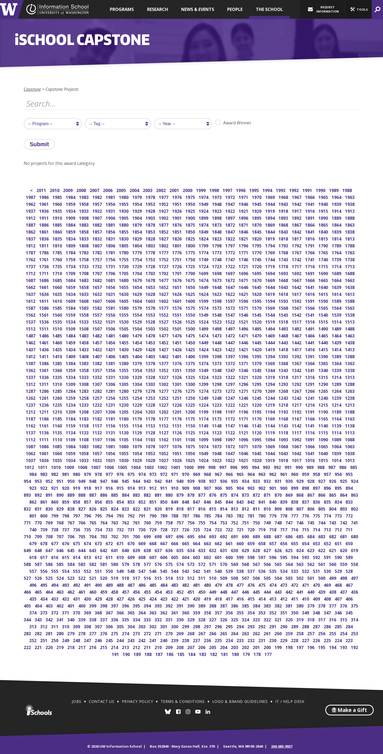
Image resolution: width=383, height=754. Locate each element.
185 (181, 653)
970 (186, 473)
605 (175, 556)
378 (322, 605)
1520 (257, 321)
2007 (94, 189)
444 (267, 591)
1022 (230, 459)
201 (256, 646)
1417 (297, 349)
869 (289, 494)
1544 (270, 314)
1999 (201, 189)
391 (180, 605)
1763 (350, 252)
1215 (323, 404)
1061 (44, 453)
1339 (336, 369)
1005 (122, 466)
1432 (97, 349)
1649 (203, 286)
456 (136, 591)
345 (349, 612)
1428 (150, 349)
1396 (243, 356)
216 (93, 646)
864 (344, 494)
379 (311, 605)
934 (246, 480)
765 (93, 522)
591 (327, 556)
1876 (177, 224)
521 (93, 577)
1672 (230, 279)
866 (322, 494)
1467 (297, 335)
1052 (164, 453)
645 (71, 549)
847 (197, 501)
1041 (310, 453)
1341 (310, 369)
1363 (350, 362)
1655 (124, 286)
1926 (177, 210)
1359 (70, 369)
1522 (230, 321)
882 (147, 494)
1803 (150, 245)
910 (175, 487)
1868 (283, 224)
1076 (177, 446)
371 (66, 612)
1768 (283, 252)
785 (207, 515)
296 (218, 626)
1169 (270, 418)
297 (207, 626)
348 (317, 612)
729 (153, 529)
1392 (297, 356)
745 (311, 522)
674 (88, 543)
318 (311, 619)
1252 (164, 397)
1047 (230, 453)
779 (273, 515)
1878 (150, 224)
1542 (297, 314)
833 (349, 501)
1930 (124, 210)
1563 (350, 307)
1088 (350, 439)
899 (295, 487)
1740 (323, 259)
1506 (110, 328)
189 (137, 653)
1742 (297, 259)
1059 (70, 453)
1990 (320, 189)
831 (38, 508)
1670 (257, 279)
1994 (267, 189)
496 (33, 584)
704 (93, 536)
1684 (70, 279)
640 (126, 549)
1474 (203, 335)
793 (120, 515)
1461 (44, 342)
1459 (70, 342)
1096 (243, 439)
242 (142, 639)
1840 (323, 231)
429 (98, 598)
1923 (217, 210)
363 (153, 612)
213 (126, 646)
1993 (281, 189)
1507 (97, 328)
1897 (230, 217)
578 (136, 563)
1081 (110, 446)
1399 (203, 356)
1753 (150, 259)
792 (131, 515)
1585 (57, 307)
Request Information (323, 9)
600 (229, 556)
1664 (336, 279)
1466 (310, 335)
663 (207, 543)
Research (157, 9)
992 (277, 466)
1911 (44, 217)
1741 (310, 259)
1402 (164, 356)
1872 (230, 224)
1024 (203, 459)
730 (142, 529)
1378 (150, 362)
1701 (177, 272)
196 (311, 646)
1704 (137, 272)
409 (317, 598)
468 (338, 584)
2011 (41, 189)
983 (44, 473)
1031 (110, 459)
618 (33, 556)
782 (240, 515)
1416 (310, 349)
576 (158, 563)
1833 (84, 238)
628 (256, 549)
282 (38, 633)
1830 (124, 238)
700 (136, 536)
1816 (310, 238)
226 (317, 639)
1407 (97, 356)
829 (60, 508)
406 (349, 598)
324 (246, 619)
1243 (283, 397)
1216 (310, 404)
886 (104, 494)
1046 (243, 453)
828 (71, 508)
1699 (203, 272)
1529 (137, 321)
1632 (97, 293)
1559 (70, 314)
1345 (257, 369)
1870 (257, 224)
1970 (257, 196)
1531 (110, 321)
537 (251, 570)
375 (355, 605)
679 (33, 543)
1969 (270, 196)
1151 (177, 425)
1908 (84, 217)
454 (158, 591)
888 (82, 494)
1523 (217, 321)
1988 (347, 189)
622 (322, 549)
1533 (84, 321)
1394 (270, 356)
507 (246, 577)
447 (235, 591)
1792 (297, 245)
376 (344, 605)
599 (240, 556)
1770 (257, 252)
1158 (84, 425)
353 (262, 612)
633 (202, 549)
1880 (124, 224)
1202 (164, 411)
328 (202, 619)
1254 (137, 397)
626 (278, 549)
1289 (336, 383)
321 (278, 619)
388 (213, 605)
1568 (283, 307)
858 (77, 501)
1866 (310, 224)
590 (338, 556)
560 (333, 563)
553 (77, 570)
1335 (57, 376)
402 (60, 605)
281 (49, 633)
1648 (217, 286)
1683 (84, 279)
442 (289, 591)
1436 (44, 349)
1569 (270, 307)
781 (251, 515)
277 (93, 633)
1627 (164, 293)
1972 (230, 196)
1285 (57, 390)
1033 (84, 459)
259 (289, 633)
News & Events (197, 9)
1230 (124, 404)
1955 (124, 203)
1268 (283, 390)
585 (60, 563)
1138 (350, 425)
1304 (137, 383)
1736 (44, 266)
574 (180, 563)
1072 (230, 446)
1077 (164, 446)
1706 (110, 272)
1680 (124, 279)
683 (322, 536)
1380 (124, 362)
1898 (217, 217)
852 (142, 501)
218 (71, 646)
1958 (84, 203)
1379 (137, 362)
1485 (57, 335)
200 (267, 646)
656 (284, 543)
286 (327, 626)
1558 (84, 314)
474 (273, 584)
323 (256, 619)
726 (186, 529)
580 (115, 563)
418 (218, 598)
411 (295, 598)
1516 (310, 321)
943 (147, 480)
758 (169, 522)
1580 (124, 307)
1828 (150, 238)
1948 (217, 203)
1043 (283, 453)
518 (126, 577)
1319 (270, 376)
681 (344, 536)
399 (93, 605)
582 (93, 563)
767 (71, 522)
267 (202, 633)
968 (207, 473)
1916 (310, 210)
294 (240, 626)
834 (338, 501)
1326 (177, 376)
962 (273, 473)
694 (202, 536)
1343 (283, 369)
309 (77, 626)
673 (98, 543)
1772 (230, 252)
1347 (230, 369)
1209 (70, 411)
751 (246, 522)
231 (262, 639)
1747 (230, 259)
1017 (297, 459)
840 (273, 501)
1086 (44, 446)
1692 (297, 272)
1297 (230, 383)
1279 (137, 390)
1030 (124, 459)
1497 (230, 328)
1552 (164, 314)
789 (164, 515)
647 (49, 549)
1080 (124, 446)
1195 (257, 411)
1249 (203, 397)
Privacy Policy (137, 701)
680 (355, 536)
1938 (350, 203)
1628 (150, 293)
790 (153, 515)
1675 (190, 279)
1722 (230, 266)
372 (55, 612)
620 (344, 549)
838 (295, 501)
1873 (217, 224)
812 (246, 508)
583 (82, 563)
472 (295, 584)
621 (333, 549)
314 (355, 619)
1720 (257, 266)
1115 (323, 432)
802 (355, 508)
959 (306, 473)
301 (164, 626)
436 (355, 591)
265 (224, 633)
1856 (110, 231)
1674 (203, 279)
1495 (257, 328)
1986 (44, 196)
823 (126, 508)
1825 (190, 238)
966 (229, 473)
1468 (283, 335)
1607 (97, 300)
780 (262, 515)
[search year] (183, 123)
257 (311, 633)
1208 (84, 411)
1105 (124, 439)
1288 (350, 383)
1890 (323, 217)
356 (229, 612)
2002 (161, 189)
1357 (97, 369)
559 (344, 563)
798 (66, 515)
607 (153, 556)
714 (317, 529)
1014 (336, 459)
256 (322, 633)
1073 (217, 446)
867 (311, 494)
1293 (283, 383)
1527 (164, 321)
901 (273, 487)
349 (306, 612)
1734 (70, 266)
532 (306, 570)
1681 (110, 279)
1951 (177, 203)
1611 (44, 300)
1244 (270, 397)
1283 (84, 390)
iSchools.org (38, 710)
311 (55, 626)
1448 (217, 342)
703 (104, 536)
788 (175, 515)
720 (251, 529)
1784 (70, 252)
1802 (164, 245)
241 (153, 639)
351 (284, 612)
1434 (70, 349)
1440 (323, 342)
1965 (323, 196)
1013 (350, 459)
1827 (164, 238)
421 (186, 598)
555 (55, 570)
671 (120, 543)
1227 (164, 404)
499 (333, 577)
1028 (150, 459)
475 (262, 584)
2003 (148, 189)
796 (88, 515)
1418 (283, 349)
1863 (350, 224)
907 (207, 487)
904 (240, 487)
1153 (150, 425)
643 (93, 549)
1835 (57, 238)
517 (136, 577)
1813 (350, 238)
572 (202, 563)
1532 (97, 321)
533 (295, 570)
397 (115, 605)
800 (44, 515)
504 (278, 577)
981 (66, 473)
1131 (110, 432)
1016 (310, 459)
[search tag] (118, 123)
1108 (84, 439)
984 (33, 473)
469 (327, 584)
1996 (241, 189)
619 (355, 549)
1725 (190, 266)
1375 (190, 362)
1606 (110, 300)
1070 (257, 446)
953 (38, 480)
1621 (243, 293)
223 (349, 639)
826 (93, 508)
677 (55, 543)
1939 (336, 203)
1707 (97, 272)
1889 (336, 217)
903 (251, 487)
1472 (230, 335)
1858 (84, 231)
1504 (137, 328)
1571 (243, 307)
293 (251, 626)
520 (104, 577)
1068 (283, 446)
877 (202, 494)
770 (38, 522)
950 (71, 480)
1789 (336, 245)
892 (38, 494)
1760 (57, 259)
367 (109, 612)
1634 (70, 293)
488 (120, 584)
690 (246, 536)
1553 (150, 314)
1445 (257, 342)
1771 (243, 252)
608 (142, 556)
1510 (57, 328)
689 (256, 536)
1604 (137, 300)
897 (317, 487)
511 (202, 577)
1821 (243, 238)
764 (104, 522)
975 (131, 473)
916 (109, 487)
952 (49, 480)
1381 (110, 362)
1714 (336, 266)
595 (284, 556)
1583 (84, 307)
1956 (110, 203)
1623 (217, 293)
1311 (44, 383)
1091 (310, 439)
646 (60, 549)
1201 (177, 411)
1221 (243, 404)
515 (158, 577)
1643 (283, 286)
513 (180, 577)
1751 (177, 259)
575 (169, 563)
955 (349, 473)
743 (333, 522)
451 (191, 591)
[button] (358, 9)
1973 (217, 196)
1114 (336, 432)
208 (180, 646)
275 (115, 633)
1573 (217, 307)
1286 (44, 390)
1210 (57, 411)
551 (98, 570)
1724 (203, 266)
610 (120, 556)
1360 (57, 369)
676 (66, 543)
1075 (190, 446)
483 (175, 584)
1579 (137, 307)
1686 (44, 279)
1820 (257, 238)
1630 (124, 293)
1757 (97, 259)
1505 (124, 328)
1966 (310, 196)
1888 (350, 217)
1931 (110, 210)
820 (158, 508)
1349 (203, 369)
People (235, 9)
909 (186, 487)
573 (191, 563)
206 (202, 646)
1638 (350, 286)
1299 (203, 383)
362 (164, 612)
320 (289, 619)
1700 (190, 272)
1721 (243, 266)
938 (202, 480)
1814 (336, 238)
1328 (150, 376)
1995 (254, 189)
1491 (310, 328)
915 (120, 487)
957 (327, 473)
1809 (70, 245)
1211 (44, 411)
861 (44, 501)
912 (153, 487)
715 (306, 529)
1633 (84, 293)
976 (120, 473)
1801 (177, 245)
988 (321, 466)
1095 (257, 439)
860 (55, 501)
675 (77, 543)
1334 (70, 376)
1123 (217, 432)
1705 (124, 272)
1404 (137, 356)
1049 (203, 453)
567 (256, 563)
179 (246, 653)
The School (269, 9)
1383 (84, 362)
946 (115, 480)
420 (197, 598)
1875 (190, 224)
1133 (84, 432)
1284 (70, 390)
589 (349, 556)
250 (55, 639)
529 (338, 570)
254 (344, 633)
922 (44, 487)
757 (180, 522)
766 (82, 522)
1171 (243, 418)
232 (251, 639)
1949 (203, 203)
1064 (336, 446)
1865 (323, 224)
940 (180, 480)
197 (300, 646)
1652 (164, 286)
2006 (108, 189)
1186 (44, 418)
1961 (44, 203)
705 (82, 536)
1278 (150, 390)
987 (332, 466)
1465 (323, 335)
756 (191, 522)
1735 (57, 266)
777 (295, 515)
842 (251, 501)
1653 (150, 286)
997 (223, 466)
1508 (84, 328)
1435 (57, 349)
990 (299, 466)
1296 (243, 383)
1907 (97, 217)
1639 (336, 286)
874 (235, 494)
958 (317, 473)
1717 (297, 266)
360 (186, 612)
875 (224, 494)
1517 (297, 321)
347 (327, 612)
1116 (310, 432)
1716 (310, 266)
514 (169, 577)
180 (235, 653)
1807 (97, 245)
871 (267, 494)
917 (98, 487)
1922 (230, 210)
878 (191, 494)
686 (289, 536)
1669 (270, 279)
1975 (190, 196)
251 (44, 639)
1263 (350, 390)
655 (295, 543)
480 (207, 584)
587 (38, 563)
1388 (350, 356)
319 (300, 619)
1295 (257, 383)
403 (49, 605)
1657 (97, 286)
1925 (190, 210)
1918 (283, 210)
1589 (336, 300)
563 (300, 563)
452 (180, 591)
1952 (164, 203)
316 (333, 619)
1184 (70, 418)
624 (300, 549)
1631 (110, 293)
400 (82, 605)
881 (158, 494)
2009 (68, 189)
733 (109, 529)
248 (77, 639)
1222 (230, 404)
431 (77, 598)
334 (136, 619)
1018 (283, 459)
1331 (110, 376)
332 (158, 619)
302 (153, 626)
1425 (190, 349)
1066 (310, 446)
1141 (310, 425)
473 (284, 584)
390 (191, 605)
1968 (283, 196)
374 (33, 612)
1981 (110, 196)
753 (224, 522)
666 (175, 543)
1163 (350, 418)
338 (93, 619)
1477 (164, 335)
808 (289, 508)
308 (88, 626)
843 (240, 501)
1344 (270, 369)
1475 (190, 335)
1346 (243, 369)
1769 (270, 252)
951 (60, 480)
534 (284, 570)
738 (55, 529)
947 (104, 480)
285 (338, 626)
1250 (190, 397)
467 (349, 584)
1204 (137, 411)
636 (169, 549)
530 (327, 570)
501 (311, 577)
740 (33, 529)
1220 (257, 404)
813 (235, 508)
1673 (217, 279)
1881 (110, 224)
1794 (270, 245)
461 (82, 591)
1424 (203, 349)
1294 (270, 383)
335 (126, 619)
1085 (57, 446)
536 (262, 570)
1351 (177, 369)
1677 (164, 279)
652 (327, 543)
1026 (177, 459)
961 (284, 473)
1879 (137, 224)
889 (71, 494)
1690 (323, 272)
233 (240, 639)
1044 (270, 453)
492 (77, 584)
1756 (110, 259)
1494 (270, 328)
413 (273, 598)
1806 (110, 245)
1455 (124, 342)
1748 (217, 259)
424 (153, 598)
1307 (97, 383)
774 (327, 515)
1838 (350, 231)
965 (240, 473)
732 (120, 529)
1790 (323, 245)
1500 (190, 328)
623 (311, 549)
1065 (323, 446)
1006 (109, 466)
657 (273, 543)
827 (82, 508)
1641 (310, 286)
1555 (124, 314)
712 (338, 529)
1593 (283, 300)
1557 (97, 314)
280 (60, 633)
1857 (97, 231)
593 (306, 556)
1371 (243, 362)
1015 (323, 459)
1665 (323, 279)
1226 (177, 404)
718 (273, 529)
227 (306, 639)
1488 (350, 328)
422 (175, 598)
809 (278, 508)
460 (93, 591)
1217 (297, 404)
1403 (150, 356)
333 (147, 619)
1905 (124, 217)
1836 (44, 238)
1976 (177, 196)
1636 (44, 293)
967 (218, 473)
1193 (283, 411)
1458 (84, 342)
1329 (137, 376)
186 (170, 653)
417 (229, 598)
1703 (150, 272)
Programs (122, 9)
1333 (84, 376)
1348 (217, 369)
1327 (164, 376)
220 (49, 646)
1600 (190, 300)
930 (289, 480)
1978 (150, 196)
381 (289, 605)
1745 (257, 259)
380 (300, 605)
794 (109, 515)
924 (355, 480)
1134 (70, 432)
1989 (334, 189)
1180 (124, 418)
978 (98, 473)
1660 (57, 286)
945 (126, 480)
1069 (270, 446)
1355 (124, 369)
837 (306, 501)
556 (44, 570)
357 (218, 612)
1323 (217, 376)
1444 (270, 342)
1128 (150, 432)
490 (98, 584)
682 (333, 536)
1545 (257, 314)
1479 (137, 335)
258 (300, 633)
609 (131, 556)
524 (60, 577)
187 (159, 653)
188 (148, 653)
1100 (190, 439)
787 (186, 515)
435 (33, 598)
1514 (336, 321)
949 (82, 480)
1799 (203, 245)
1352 (164, 369)
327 (213, 619)
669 (142, 543)
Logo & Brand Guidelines (240, 701)
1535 (57, 321)
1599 (203, 300)
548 (131, 570)
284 (349, 626)
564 (289, 563)
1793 (283, 245)
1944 (270, 203)
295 (229, 626)
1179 (137, 418)
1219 (270, 404)
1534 (70, 321)
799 (55, 515)
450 (202, 591)
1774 (203, 252)
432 (66, 598)
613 (88, 556)
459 (104, 591)
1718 (283, 266)
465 (38, 591)
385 (246, 605)
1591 (310, 300)
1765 (323, 252)
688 (267, 536)
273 (136, 633)
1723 (217, 266)
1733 (84, 266)
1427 (164, 349)
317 (322, 619)
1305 (124, 383)
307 (98, 626)
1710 (57, 272)
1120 (257, 432)
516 (147, 577)
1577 (164, 307)
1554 (137, 314)
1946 (243, 203)
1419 (270, 349)
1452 (164, 342)
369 (88, 612)
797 (77, 515)
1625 (190, 293)
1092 (297, 439)
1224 (203, 404)
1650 (190, 286)
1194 (270, 411)
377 (333, 605)
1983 (84, 196)
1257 (97, 397)
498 (344, 577)
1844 (270, 231)
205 (213, 646)
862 (33, 501)
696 (180, 536)
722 (229, 529)
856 (98, 501)
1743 (283, 259)
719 (262, 529)
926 (333, 480)
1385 (57, 362)
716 (295, 529)
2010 (54, 189)
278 (82, 633)
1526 (177, 321)
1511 (44, 328)
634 (191, 549)
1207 (97, 411)
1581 (110, 307)
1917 (297, 210)
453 (169, 591)
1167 (297, 418)
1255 (124, 397)
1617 (297, 293)
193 (344, 646)
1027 (164, 459)
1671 (243, 279)
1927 (164, 210)
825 (104, 508)
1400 (190, 356)
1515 (323, 321)
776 (306, 515)
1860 (57, 231)
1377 (164, 362)
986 (343, 466)
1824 (203, 238)
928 (311, 480)
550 (109, 570)
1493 (283, 328)
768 (60, 522)
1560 (57, 314)
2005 (121, 189)
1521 (243, 321)
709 (38, 536)
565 (278, 563)
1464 (336, 335)
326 (224, 619)
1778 (150, 252)
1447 (230, 342)
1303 (150, 383)
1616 (310, 293)
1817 (297, 238)
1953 (150, 203)
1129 (137, 432)
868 (300, 494)
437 (344, 591)
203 (235, 646)
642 (104, 549)
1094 (270, 439)
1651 (177, 286)
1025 (190, 459)
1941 (310, 203)
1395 (257, 356)
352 (273, 612)
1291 (310, 383)
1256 (110, 397)
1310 (57, 383)
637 (158, 549)
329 (191, 619)
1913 (350, 210)
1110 (57, 439)
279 (71, 633)
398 (104, 605)
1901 (177, 217)
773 (338, 515)
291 (273, 626)
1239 (336, 397)
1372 (230, 362)
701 (126, 536)
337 (104, 619)
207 (191, 646)
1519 (270, 321)
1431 (110, 349)
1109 (70, 439)
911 (164, 487)
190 (126, 653)
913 (142, 487)
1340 (323, 369)
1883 (84, 224)
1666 (310, 279)
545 (164, 570)
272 (147, 633)
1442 (297, 342)
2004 (134, 189)
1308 (84, 383)
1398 (217, 356)
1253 (150, 397)
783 (229, 515)
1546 (243, 314)
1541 (310, 314)
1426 (177, 349)
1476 (177, 335)
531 (317, 570)
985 (354, 466)
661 (229, 543)
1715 (323, 266)
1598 (217, 300)
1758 (84, 259)
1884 (70, 224)
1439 (336, 342)
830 (49, 508)
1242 (297, 397)
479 (218, 584)
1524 (203, 321)
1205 (124, 411)
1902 (164, 217)
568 (246, 563)
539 (229, 570)
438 (333, 591)
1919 (270, 210)
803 (344, 508)
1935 (57, 210)
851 (153, 501)
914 (131, 487)
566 (267, 563)
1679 (137, 279)
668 (153, 543)
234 (229, 639)
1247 (230, 397)
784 (218, 515)
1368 (283, 362)
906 (218, 487)
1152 (164, 425)
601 (218, 556)
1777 (164, 252)
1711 (44, 272)
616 (55, 556)
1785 (57, 252)
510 (213, 577)
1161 (44, 425)
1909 (70, 217)
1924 (203, 210)
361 (175, 612)
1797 (230, 245)
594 (295, 556)
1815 (323, 238)
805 (322, 508)
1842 (297, 231)
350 (295, 612)
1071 (243, 446)
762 (126, 522)
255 (333, 633)
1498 (217, 328)
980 (77, 473)
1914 (336, 210)
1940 (323, 203)
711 (349, 529)
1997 (227, 189)
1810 (57, 245)
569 (235, 563)
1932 (97, 210)
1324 (203, 376)
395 (136, 605)
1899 (203, 217)
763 (115, 522)
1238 (350, 397)
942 (158, 480)
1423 (217, 349)
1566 (310, 307)
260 (278, 633)
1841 (310, 231)
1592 (297, 300)
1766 (310, 252)
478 (229, 584)
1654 (137, 286)
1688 (350, 272)
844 (229, 501)
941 (169, 480)
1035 (57, 459)
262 (256, 633)
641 (115, 549)
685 (300, 536)
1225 (190, 404)
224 (338, 639)
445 (256, 591)
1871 (243, 224)
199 (278, 646)
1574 (203, 307)
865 (333, 494)
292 (262, 626)
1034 (70, 459)
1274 (203, 390)
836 (317, 501)
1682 (97, 279)
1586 (44, 307)
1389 (336, 356)
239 (175, 639)
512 (191, 577)
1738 (350, 259)
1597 (230, 300)
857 (88, 501)
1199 (203, 411)
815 (213, 508)
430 (88, 598)
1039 (336, 453)
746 (300, 522)
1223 (217, 404)
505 (267, 577)
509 (224, 577)
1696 (243, 272)
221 (38, 646)
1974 (203, 196)
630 (235, 549)
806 (311, 508)
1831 (110, 238)
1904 (137, 217)
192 (355, 646)
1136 (44, 432)
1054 (137, 453)
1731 (110, 266)
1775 (190, 252)
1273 (217, 390)
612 (98, 556)
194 (333, 646)
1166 (310, 418)
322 (267, 619)
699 (147, 536)
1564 (336, 307)
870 (278, 494)
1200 (190, 411)
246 (98, 639)
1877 (164, 224)
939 (191, 480)
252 (33, 639)
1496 (243, 328)
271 (158, 633)
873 (246, 494)
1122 (230, 432)
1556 (110, 314)
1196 (243, 411)
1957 (97, 203)
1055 (124, 453)
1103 (150, 439)
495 (44, 584)
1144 (270, 425)
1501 (177, 328)
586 (49, 563)
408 (327, 598)
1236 (44, 404)
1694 (270, 272)
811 (256, 508)
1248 (217, 397)
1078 (150, 446)
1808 (84, 245)
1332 (97, 376)
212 (136, 646)
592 (317, 556)
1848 (217, 231)
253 (355, 633)
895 (338, 487)
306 (109, 626)
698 (158, 536)
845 (218, 501)
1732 (97, 266)
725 (197, 529)
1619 (270, 293)
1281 (110, 390)
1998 (214, 189)
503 (289, 577)
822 (136, 508)
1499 (203, 328)
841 (262, 501)
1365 (323, 362)
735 (88, 529)
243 (131, 639)
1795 (257, 245)
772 (349, 515)
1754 (137, 259)
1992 (294, 189)
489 (109, 584)
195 (322, 646)
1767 (297, 252)
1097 (230, 439)
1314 (336, 376)
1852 (164, 231)
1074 (203, 446)
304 (131, 626)
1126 (177, 432)
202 (246, 646)
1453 (150, 342)
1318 (283, 376)
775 (317, 515)
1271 (243, 390)
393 (158, 605)
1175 (190, 418)
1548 (217, 314)
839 (284, 501)
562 (311, 563)
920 (66, 487)
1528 (150, 321)
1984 (70, 196)
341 (60, 619)
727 (175, 529)
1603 (150, 300)
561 (322, 563)
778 (284, 515)
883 (136, 494)
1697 (230, 272)
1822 (230, 238)
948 (93, 480)
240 (164, 639)
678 (44, 543)
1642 (297, 286)
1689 (336, 272)
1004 (136, 466)
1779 (137, 252)
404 (38, 605)
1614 (336, 293)
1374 (203, 362)
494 (55, 584)
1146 (243, 425)
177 (268, 653)
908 (197, 487)
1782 (97, 252)
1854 (137, 231)
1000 (189, 466)
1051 (177, 453)
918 (88, 487)
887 (93, 494)
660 (240, 543)
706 (71, 536)
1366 (310, 362)
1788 (350, 245)
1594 (270, 300)
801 (33, 515)
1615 (323, 293)
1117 (297, 432)
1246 (243, 397)
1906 (110, 217)
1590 (323, 300)
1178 (150, 418)
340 (71, 619)
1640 (323, 286)
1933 (84, 210)
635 (180, 549)
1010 (56, 466)
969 (197, 473)
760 (147, 522)
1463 (350, 335)
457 (126, 591)
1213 (350, 404)
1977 (164, 196)
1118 (283, 432)
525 (49, 577)
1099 (203, 439)
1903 (150, 217)
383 (267, 605)
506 (256, 577)
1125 (190, 432)
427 (120, 598)
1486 (44, 335)
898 (306, 487)
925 (344, 480)
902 (262, 487)
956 (338, 473)
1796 (243, 245)
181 (224, 653)
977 (109, 473)
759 (158, 522)
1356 (110, 369)
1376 (177, 362)
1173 (217, 418)
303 (142, 626)
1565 (323, 307)
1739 (336, 259)
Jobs (76, 701)
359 (197, 612)
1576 (177, 307)
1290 (323, 383)
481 (197, 584)
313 (33, 626)
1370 (257, 362)
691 (235, 536)
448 (224, 591)
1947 (230, 203)
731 (131, 529)
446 (246, 591)
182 (214, 653)
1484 (70, 335)
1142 (297, 425)
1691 (310, 272)
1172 (230, 418)
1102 (164, 439)
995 (245, 466)
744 (322, 522)
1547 (230, 314)
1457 (97, 342)
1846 (243, 231)
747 (289, 522)
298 (197, 626)
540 (218, 570)
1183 (84, 418)
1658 (84, 286)
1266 (310, 390)
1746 (243, 259)
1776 (177, 252)
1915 (323, 210)
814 (224, 508)
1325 (190, 376)
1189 (336, 411)
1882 (97, 224)
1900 (190, 217)
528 (349, 570)
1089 (336, 439)
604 (186, 556)
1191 (310, 411)
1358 (84, 369)
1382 (97, 362)
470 (317, 584)
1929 (137, 210)
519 (115, 577)
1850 (190, 231)
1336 (44, 376)
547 (142, 570)
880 (169, 494)
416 (240, 598)
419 (207, 598)
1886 (44, 224)
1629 (137, 293)
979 (88, 473)
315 (344, 619)
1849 (203, 231)
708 (49, 536)
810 (267, 508)
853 (131, 501)
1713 (350, 266)
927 (322, 480)
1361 (44, 369)
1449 (203, 342)
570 (224, 563)
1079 (137, 446)
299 (186, 626)
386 (235, 605)
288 (306, 626)
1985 (57, 196)
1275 (190, 390)
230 (273, 639)
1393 (283, 356)
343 (38, 619)
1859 (70, 231)
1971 (243, 196)
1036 (44, 459)
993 (267, 466)
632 (213, 549)
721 (240, 529)
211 (147, 646)
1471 (243, 335)
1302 (164, 383)
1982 (97, 196)
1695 (257, 272)
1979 (137, 196)
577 (147, 563)
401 (71, 605)
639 (136, 549)
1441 (310, 342)
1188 (350, 411)
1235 (57, 404)
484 (164, 584)
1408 (84, 356)
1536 (44, 321)
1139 (336, 425)
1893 (283, 217)
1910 (57, 217)
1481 (110, 335)
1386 (44, 362)
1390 (323, 356)
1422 (230, 349)
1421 (243, 349)
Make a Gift (349, 710)
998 (212, 466)
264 (235, 633)
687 (278, 536)
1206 (110, 411)
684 (311, 536)
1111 (44, 439)
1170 (257, 418)
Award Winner (233, 123)
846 (207, 501)
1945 (257, 203)
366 (120, 612)
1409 (70, 356)
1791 (310, 245)
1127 (164, 432)
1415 (323, 349)
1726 (177, 266)
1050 (190, 453)
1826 (177, 238)
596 (273, 556)
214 (115, 646)
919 (77, 487)
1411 (44, 356)
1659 (70, 286)
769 (49, 522)
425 (142, 598)
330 (180, 619)
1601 (177, 300)
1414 (336, 349)
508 (235, 577)
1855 (124, 231)
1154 (137, 425)
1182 (97, 418)
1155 (124, 425)
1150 (190, 425)
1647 (230, 286)
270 (169, 633)
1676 (177, 279)
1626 (177, 293)
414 (262, 598)
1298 (217, 383)
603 (197, 556)
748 (278, 522)
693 (213, 536)
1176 (177, 418)
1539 (336, 314)
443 (278, 591)
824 (115, 508)
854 (120, 501)
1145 (257, 425)
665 (186, 543)
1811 (44, 245)
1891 (310, 217)
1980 (124, 196)
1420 (257, 349)
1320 (257, 376)
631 (224, 549)
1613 (350, 293)
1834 (70, 238)
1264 (336, 390)
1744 (270, 259)
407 (338, 598)
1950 (190, 203)
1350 (190, 369)
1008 (82, 466)
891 (49, 494)
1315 (323, 376)
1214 (336, 404)
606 (164, 556)
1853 (150, 231)
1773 (217, 252)
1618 (283, 293)
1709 (70, 272)
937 (213, 480)
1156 (110, 425)
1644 (270, 286)
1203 (150, 411)
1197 (230, 411)
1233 (84, 404)
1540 (323, 314)
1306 (110, 383)
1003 (149, 466)
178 (257, 653)
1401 (177, 356)
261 (267, 633)
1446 (243, 342)
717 (284, 529)
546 (153, 570)
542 (197, 570)
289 (295, 626)
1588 (350, 300)
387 (224, 605)
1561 (44, 314)
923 (33, 487)
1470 (257, 335)
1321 (243, 376)
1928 (150, 210)
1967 (297, 196)
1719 (270, 266)
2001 (174, 189)
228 (295, 639)
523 (71, 577)
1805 (124, 245)
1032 (97, 459)
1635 (57, 293)
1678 (150, 279)
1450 (190, 342)
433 (55, 598)
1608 (84, 300)
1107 (97, 439)
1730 (124, 266)
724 (207, 529)
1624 (203, 293)
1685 (57, 279)
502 (300, 577)
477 (240, 584)
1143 (283, 425)
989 (310, 466)
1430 (124, 349)
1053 (150, 453)
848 (186, 501)
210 (158, 646)
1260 (57, 397)
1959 (70, 203)
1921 (243, 210)
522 (82, 577)
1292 (297, 383)
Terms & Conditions (183, 701)
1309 (70, 383)
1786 (44, 252)
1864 (336, 224)
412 (284, 598)
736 (77, 529)
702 (115, 536)
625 (289, 549)
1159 (70, 425)
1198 (217, 411)
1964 (336, 196)
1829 (137, 238)
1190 (323, 411)
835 (327, 501)
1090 (323, 439)
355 (240, 612)
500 (322, 577)
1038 (350, 453)
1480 (124, 335)
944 (136, 480)
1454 (137, 342)
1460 (57, 342)
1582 (97, 307)
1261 (44, 397)
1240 (323, 397)
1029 (137, 459)
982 (55, 473)
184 (192, 653)
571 (213, 563)
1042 (297, 453)
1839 (336, 231)
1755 (124, 259)
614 (77, 556)
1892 (297, 217)
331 (169, 619)
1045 (257, 453)
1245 (257, 397)
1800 (190, 245)
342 (49, 619)
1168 (283, 418)
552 (88, 570)
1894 (270, 217)
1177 (164, 418)
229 (284, 639)
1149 (203, 425)
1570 (257, 307)
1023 (217, 459)
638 (147, 549)
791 (142, 515)
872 (256, 494)
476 (251, 584)
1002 (162, 466)
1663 (350, 279)
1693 (283, 272)
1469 (270, 335)
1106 (110, 439)
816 (202, 508)
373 (44, 612)
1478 (150, 335)
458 (115, 591)
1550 (190, 314)
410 (306, 598)
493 (66, 584)
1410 (57, 356)
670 (131, 543)
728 (164, 529)
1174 (203, 418)
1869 (270, 224)
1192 (297, 411)
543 (186, 570)
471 (306, 584)
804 (333, 508)
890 (60, 494)
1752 (164, 259)
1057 (97, 453)
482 (186, 584)
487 (131, 584)
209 (169, 646)
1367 (297, 362)
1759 (70, 259)
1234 (70, 404)
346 (338, 612)
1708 (84, 272)
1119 (270, 432)
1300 (190, 383)
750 (256, 522)
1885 (57, 224)
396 (126, 605)
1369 (270, 362)
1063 (350, 446)
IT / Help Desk (289, 701)
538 (240, 570)
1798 (217, 245)
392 (169, 605)
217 (82, 646)
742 (344, 522)
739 (44, 529)
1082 (97, 446)
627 (267, 549)
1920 (257, 210)
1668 (283, 279)
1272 (230, 390)
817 (191, 508)
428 (109, 598)
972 (164, 473)
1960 (57, 203)
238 (186, 639)
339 (82, 619)
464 (49, 591)
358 (207, 612)
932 (267, 480)
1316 (310, 376)
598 (251, 556)
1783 (84, 252)
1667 (297, 279)
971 (175, 473)
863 (355, 494)
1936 (44, 210)
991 (288, 466)
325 (235, 619)
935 (235, 480)
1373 (217, 362)
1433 (84, 349)
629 (246, 549)
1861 (44, 231)
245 (109, 639)
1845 (257, 231)
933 (256, 480)
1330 (124, 376)
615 (66, 556)
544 (175, 570)
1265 (323, 390)
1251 (177, 397)
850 (164, 501)
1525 (190, 321)
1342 (297, 369)
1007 (96, 466)
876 (213, 494)
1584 (70, 307)
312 (44, 626)
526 (38, 577)
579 (126, 563)
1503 (150, 328)
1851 (177, 231)
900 (284, 487)
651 (338, 543)
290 (284, 626)
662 (218, 543)
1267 (297, 390)
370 (77, 612)
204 (224, 646)
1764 (336, 252)
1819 (270, 238)
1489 (336, 328)
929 (300, 480)
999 (201, 466)
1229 (137, 404)
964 (251, 473)
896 (327, 487)
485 (153, 584)
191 (115, 653)
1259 (70, 397)
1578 (150, 307)
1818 (283, 238)
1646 (243, 286)
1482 (97, 335)
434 (44, 598)
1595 (257, 300)
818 (180, 508)
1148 (217, 425)
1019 (270, 459)
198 (289, 646)
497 (355, 577)
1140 (323, 425)
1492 (297, 328)
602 (207, 556)
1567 (297, 307)
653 (317, 543)
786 (197, 515)
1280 (124, 390)
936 (224, 480)
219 (60, 646)
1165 (323, 418)
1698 (217, 272)
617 (44, 556)
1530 (124, 321)
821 (147, 508)
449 (213, 591)
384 (256, 605)
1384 (70, 362)
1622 (230, 293)
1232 (97, 404)
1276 (177, 390)
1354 (137, 369)
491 (88, 584)
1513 (350, 321)
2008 (81, 189)
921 (55, 487)
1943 (283, 203)
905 (229, 487)
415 (251, 598)
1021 (243, 459)
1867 (297, 224)
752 (235, 522)
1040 (323, 453)
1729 (137, 266)
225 (327, 639)
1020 (257, 459)
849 (175, 501)
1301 (177, 383)
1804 (137, 245)
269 (180, 633)
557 (33, 570)
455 (147, 591)
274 (126, 633)
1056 (110, 453)
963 (262, 473)
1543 (283, 314)
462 (71, 591)
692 (224, 536)
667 (164, 543)
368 (98, 612)
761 (136, 522)
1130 (124, 432)
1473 (217, 335)
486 (142, 584)
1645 (257, 286)
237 (197, 639)
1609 (70, 300)
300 (175, 626)
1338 (350, 369)
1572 (230, 307)
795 (98, 515)
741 (355, 522)
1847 (230, 231)
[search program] (53, 123)
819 (169, 508)
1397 (230, 356)
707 (60, 536)
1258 (84, 397)
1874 (203, 224)
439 (322, 591)
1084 (70, 446)
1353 (150, 369)
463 (60, 591)
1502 (164, 328)
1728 (150, 266)
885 (115, 494)
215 (104, 646)
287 (317, 626)
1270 (257, 390)
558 (355, 563)
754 (213, 522)
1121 (243, 432)
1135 (57, 432)
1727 (164, 266)
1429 (137, 349)
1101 (177, 439)
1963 (350, 196)
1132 (97, 432)
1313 (350, 376)
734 (98, 529)
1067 (297, 446)
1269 (270, 390)
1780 (124, 252)
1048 (217, 453)
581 (104, 563)
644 (82, 549)
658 (262, 543)
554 (66, 570)
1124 (203, 432)
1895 (257, 217)
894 (349, 487)
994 (256, 466)
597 (262, 556)
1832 (97, 238)
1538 (350, 314)
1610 (57, 300)
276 (104, 633)
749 (267, 522)
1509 (70, 328)
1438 (350, 342)
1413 (350, 349)
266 (213, 633)
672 (109, 543)
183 (203, 653)
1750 (190, 259)
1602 (164, 300)
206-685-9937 (281, 746)
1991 (307, 189)
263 (246, 633)
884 (126, 494)
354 (251, 612)
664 (197, 543)
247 (88, 639)
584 (71, 563)
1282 (97, 390)
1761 (44, 259)
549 (120, 570)
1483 (84, 335)
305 (120, 626)
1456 (110, 342)
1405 (124, 356)
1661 (44, 286)
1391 (310, 356)
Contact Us (101, 701)
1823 (217, 238)
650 (349, 543)
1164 (336, 418)
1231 (110, 404)
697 (169, 536)
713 (327, 529)
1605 (124, 300)
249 (66, 639)
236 (207, 639)
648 (38, 549)
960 (295, 473)
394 (147, 605)
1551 (177, 314)
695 (191, 536)
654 (306, 543)
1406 (110, 356)
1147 (230, 425)
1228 (150, 404)
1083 (84, 446)
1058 (84, 453)
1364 (336, 362)
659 (251, 543)
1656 (110, 286)
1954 (137, 203)
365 (131, 612)
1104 (137, 439)
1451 (177, 342)
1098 (217, 439)
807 (300, 508)
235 (218, 639)
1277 (164, 390)
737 (66, 529)
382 (278, 605)
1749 (203, 259)
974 (142, 473)
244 (120, 639)
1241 (310, 397)
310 (66, 626)
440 (311, 591)
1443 (283, 342)
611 (109, 556)
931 (278, 480)
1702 (164, 272)
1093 (283, 439)
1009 (69, 466)
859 (66, 501)
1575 (190, 307)
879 (180, 494)
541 (207, 570)
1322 (230, 376)
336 (115, 619)
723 (218, 529)
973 (153, 473)
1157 (97, 425)
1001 (175, 466)
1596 (243, 300)
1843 (283, 231)
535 (273, 570)
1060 (57, 453)
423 (164, 598)
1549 (203, 314)
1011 (43, 466)
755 (202, 522)
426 (131, 598)
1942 (297, 203)
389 (202, 605)
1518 (283, 321)
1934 (70, 210)
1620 (257, 293)
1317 (297, 376)
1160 (57, 425)
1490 (323, 328)
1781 (110, 252)
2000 (187, 189)
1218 (283, 404)
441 (300, 591)
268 (191, 633)
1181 (110, 418)
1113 (350, 432)
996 (234, 466)
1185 (57, 418)
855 (109, 501)
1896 (243, 217)
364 (142, 612)
